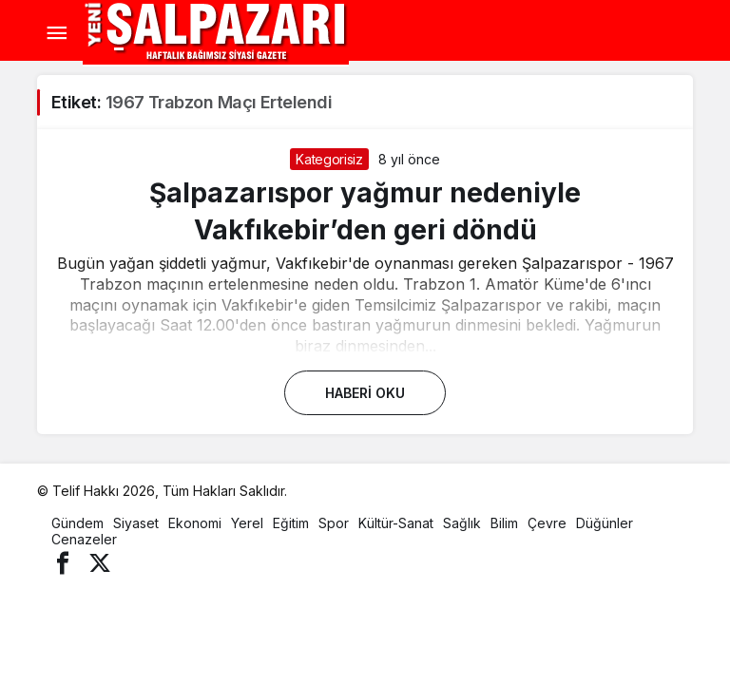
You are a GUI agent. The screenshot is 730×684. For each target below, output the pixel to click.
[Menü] (56, 33)
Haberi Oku (365, 393)
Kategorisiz (329, 159)
